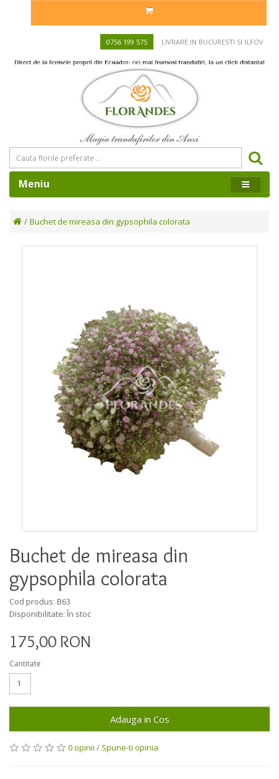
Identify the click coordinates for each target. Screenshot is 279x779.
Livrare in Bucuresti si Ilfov (212, 41)
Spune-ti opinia (129, 747)
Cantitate (25, 663)
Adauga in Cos (140, 719)
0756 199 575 (126, 41)
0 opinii (81, 747)
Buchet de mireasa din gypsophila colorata (110, 221)
